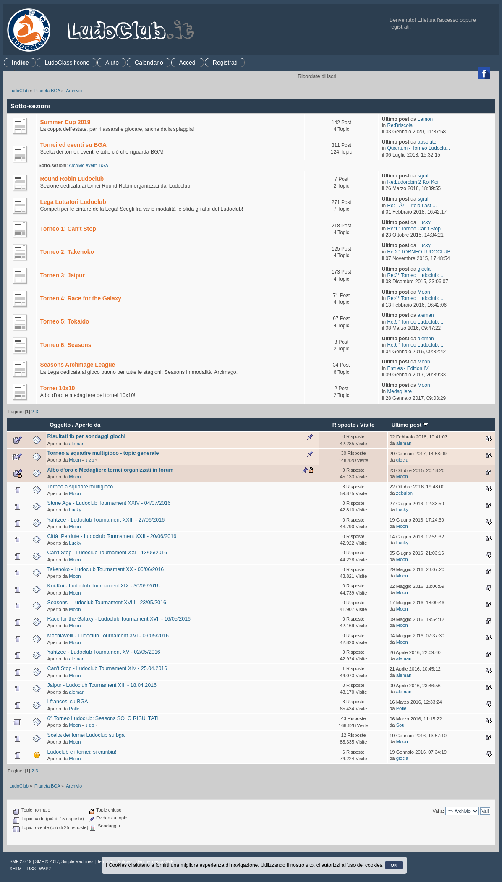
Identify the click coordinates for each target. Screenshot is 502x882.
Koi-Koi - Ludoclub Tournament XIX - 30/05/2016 (103, 586)
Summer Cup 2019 (65, 122)
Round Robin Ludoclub (72, 179)
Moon (424, 292)
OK (393, 865)
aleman (426, 315)
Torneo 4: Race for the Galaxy (80, 298)
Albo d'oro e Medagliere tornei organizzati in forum (110, 470)
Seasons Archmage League (77, 365)
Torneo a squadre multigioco (80, 487)
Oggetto (60, 425)
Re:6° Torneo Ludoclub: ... (415, 345)
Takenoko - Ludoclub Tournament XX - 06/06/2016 (105, 569)
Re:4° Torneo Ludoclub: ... (415, 298)
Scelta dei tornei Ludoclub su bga (86, 735)
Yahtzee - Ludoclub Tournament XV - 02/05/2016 (103, 652)
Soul (400, 725)
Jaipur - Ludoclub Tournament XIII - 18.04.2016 (102, 685)
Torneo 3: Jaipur (62, 275)
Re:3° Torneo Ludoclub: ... (415, 275)
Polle (74, 708)
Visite (367, 425)
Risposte (344, 425)
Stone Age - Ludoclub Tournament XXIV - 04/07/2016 (109, 503)
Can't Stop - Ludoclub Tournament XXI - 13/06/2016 (107, 553)
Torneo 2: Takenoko (67, 252)
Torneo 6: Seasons (66, 345)
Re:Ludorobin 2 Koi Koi (412, 182)
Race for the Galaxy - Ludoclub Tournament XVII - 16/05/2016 (119, 619)
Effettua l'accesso (438, 20)
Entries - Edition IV (407, 368)
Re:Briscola (400, 125)
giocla (424, 269)
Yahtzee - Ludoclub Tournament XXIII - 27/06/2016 (106, 520)
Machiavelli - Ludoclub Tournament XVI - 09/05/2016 (108, 636)
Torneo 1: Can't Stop (68, 229)
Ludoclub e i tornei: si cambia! (82, 752)
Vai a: (438, 811)
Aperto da (88, 425)
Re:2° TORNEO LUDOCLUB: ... (422, 252)
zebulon (404, 493)
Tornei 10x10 (57, 388)
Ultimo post (410, 425)
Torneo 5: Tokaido (64, 321)
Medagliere (399, 391)
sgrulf (424, 176)
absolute (427, 142)
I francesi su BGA (67, 702)
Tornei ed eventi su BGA (73, 145)
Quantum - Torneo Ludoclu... (418, 148)
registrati (400, 27)
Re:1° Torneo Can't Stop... (415, 229)
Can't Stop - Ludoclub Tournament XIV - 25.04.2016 (107, 668)
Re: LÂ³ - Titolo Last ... (412, 206)
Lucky (424, 222)
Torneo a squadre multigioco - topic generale (103, 453)
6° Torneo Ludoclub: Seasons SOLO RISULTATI (103, 718)
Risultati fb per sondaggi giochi (86, 436)
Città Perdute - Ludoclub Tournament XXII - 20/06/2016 (112, 536)
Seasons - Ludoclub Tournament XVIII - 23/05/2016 (106, 602)
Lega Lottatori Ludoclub (73, 202)
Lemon (425, 119)
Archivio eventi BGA (88, 165)
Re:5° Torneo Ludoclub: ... (415, 322)
